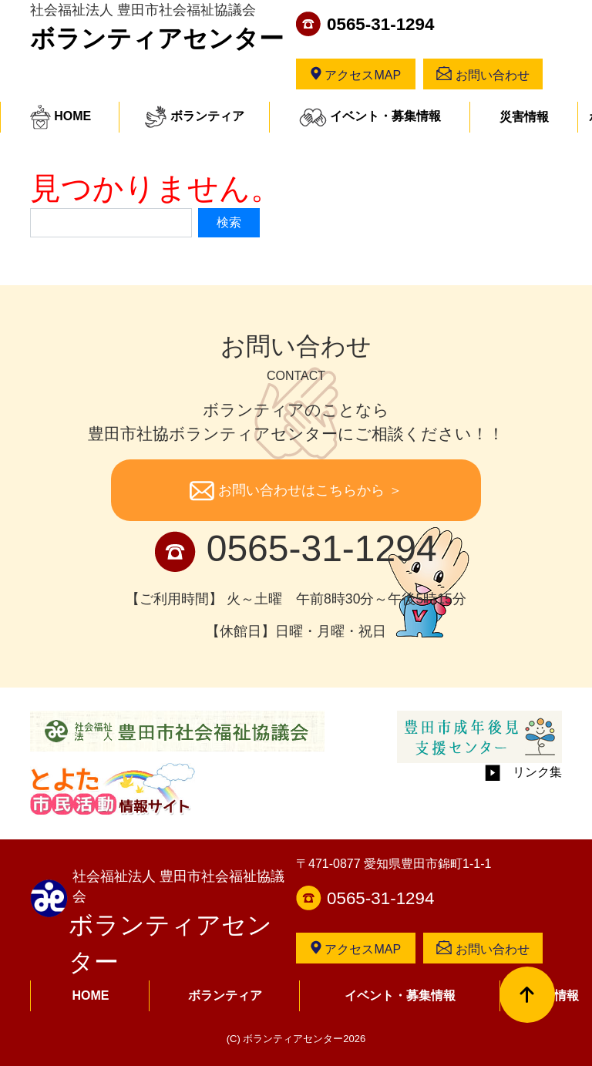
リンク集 (523, 771)
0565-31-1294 (380, 24)
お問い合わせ (482, 74)
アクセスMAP (356, 74)
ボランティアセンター (157, 38)
